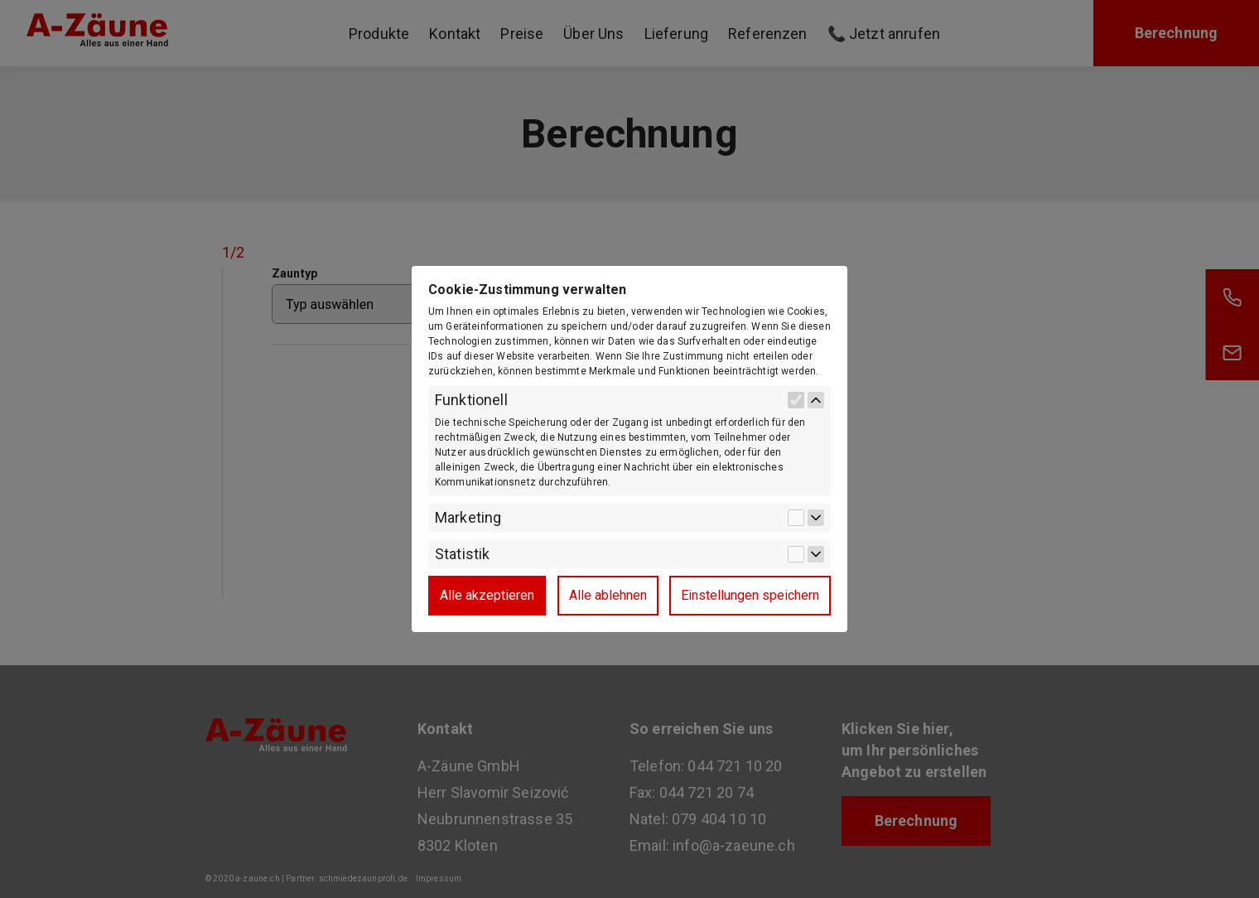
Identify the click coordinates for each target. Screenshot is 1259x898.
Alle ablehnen (608, 595)
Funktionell (471, 400)
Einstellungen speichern (750, 595)
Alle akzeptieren (487, 595)
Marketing (468, 517)
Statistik (462, 554)
